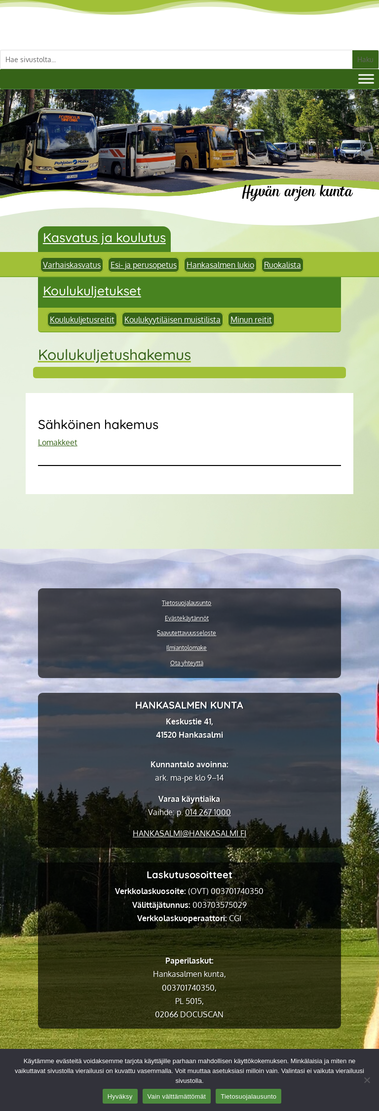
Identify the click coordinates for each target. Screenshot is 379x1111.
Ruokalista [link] (282, 265)
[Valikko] (366, 78)
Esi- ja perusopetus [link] (144, 265)
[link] (189, 833)
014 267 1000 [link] (208, 812)
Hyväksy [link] (120, 1096)
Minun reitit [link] (251, 319)
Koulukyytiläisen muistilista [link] (172, 319)
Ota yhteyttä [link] (186, 663)
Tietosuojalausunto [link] (186, 603)
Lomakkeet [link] (57, 442)
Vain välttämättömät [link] (177, 1096)
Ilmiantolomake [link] (186, 648)
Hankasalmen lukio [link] (220, 265)
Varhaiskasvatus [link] (72, 265)
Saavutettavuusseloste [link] (186, 633)
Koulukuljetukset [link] (92, 291)
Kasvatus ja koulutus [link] (104, 237)
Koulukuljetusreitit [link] (82, 319)
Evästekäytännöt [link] (187, 618)
